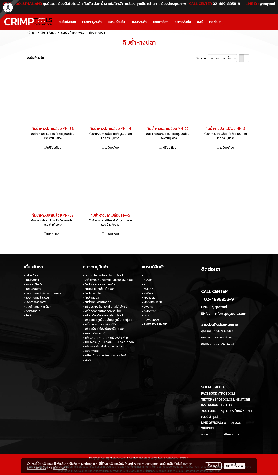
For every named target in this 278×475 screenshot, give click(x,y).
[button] (228, 21)
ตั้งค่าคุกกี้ (213, 466)
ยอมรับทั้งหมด (234, 466)
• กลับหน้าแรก (32, 275)
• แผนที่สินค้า (31, 280)
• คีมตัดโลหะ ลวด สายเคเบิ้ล (99, 284)
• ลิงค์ (27, 315)
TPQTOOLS (227, 393)
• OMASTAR (149, 311)
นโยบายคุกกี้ (60, 468)
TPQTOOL (228, 405)
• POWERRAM (150, 320)
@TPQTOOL (232, 422)
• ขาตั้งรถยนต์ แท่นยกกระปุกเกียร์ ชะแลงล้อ (108, 280)
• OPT (145, 315)
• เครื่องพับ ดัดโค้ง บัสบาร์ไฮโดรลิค (104, 329)
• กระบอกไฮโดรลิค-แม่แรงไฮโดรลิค (104, 275)
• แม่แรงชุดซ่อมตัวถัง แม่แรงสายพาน (104, 346)
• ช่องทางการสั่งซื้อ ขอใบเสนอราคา (44, 293)
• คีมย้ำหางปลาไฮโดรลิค (97, 302)
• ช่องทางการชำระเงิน (36, 298)
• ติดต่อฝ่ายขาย (33, 311)
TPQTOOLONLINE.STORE (232, 399)
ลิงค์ (200, 21)
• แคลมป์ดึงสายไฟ (94, 333)
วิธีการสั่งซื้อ (183, 21)
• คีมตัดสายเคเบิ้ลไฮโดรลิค (99, 289)
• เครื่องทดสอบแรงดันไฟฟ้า (99, 324)
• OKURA (147, 306)
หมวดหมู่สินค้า (92, 21)
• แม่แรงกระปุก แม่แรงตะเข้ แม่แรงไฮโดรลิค (108, 342)
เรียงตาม (201, 58)
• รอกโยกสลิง (91, 351)
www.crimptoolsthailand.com (222, 434)
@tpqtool (219, 306)
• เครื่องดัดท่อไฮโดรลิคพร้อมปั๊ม (102, 311)
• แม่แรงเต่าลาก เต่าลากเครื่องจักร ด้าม (105, 338)
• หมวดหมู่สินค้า (33, 284)
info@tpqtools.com (230, 313)
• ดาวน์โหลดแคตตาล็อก (37, 306)
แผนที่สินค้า (139, 21)
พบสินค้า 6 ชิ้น (35, 58)
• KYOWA (147, 293)
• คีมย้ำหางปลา (91, 298)
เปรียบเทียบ (54, 147)
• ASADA (147, 280)
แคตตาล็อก (160, 21)
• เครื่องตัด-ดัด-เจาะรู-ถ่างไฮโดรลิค (104, 315)
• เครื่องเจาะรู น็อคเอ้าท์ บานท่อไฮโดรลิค (106, 306)
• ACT (145, 275)
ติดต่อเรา (215, 21)
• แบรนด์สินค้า (32, 289)
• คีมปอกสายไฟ (92, 293)
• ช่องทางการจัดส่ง (35, 302)
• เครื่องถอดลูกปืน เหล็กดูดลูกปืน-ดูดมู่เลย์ (107, 320)
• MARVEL (148, 298)
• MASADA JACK (152, 302)
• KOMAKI (148, 289)
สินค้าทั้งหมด (67, 21)
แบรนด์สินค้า (116, 21)
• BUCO (146, 284)
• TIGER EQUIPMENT (155, 324)
